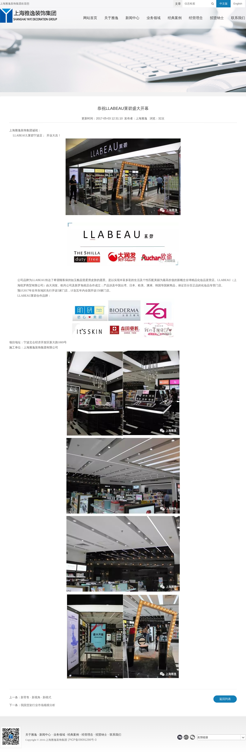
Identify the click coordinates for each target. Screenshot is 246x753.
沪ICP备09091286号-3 (82, 739)
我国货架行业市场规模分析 (38, 705)
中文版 (224, 3)
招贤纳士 (217, 18)
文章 (178, 3)
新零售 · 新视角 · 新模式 (36, 697)
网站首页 (90, 18)
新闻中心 (132, 18)
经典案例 (175, 18)
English (237, 3)
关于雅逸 (111, 18)
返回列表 (225, 699)
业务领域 (154, 18)
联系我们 (238, 18)
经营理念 (196, 18)
